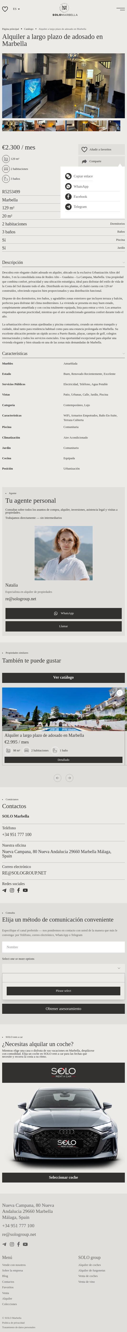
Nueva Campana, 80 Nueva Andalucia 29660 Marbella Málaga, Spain (28, 1211)
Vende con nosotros (14, 1265)
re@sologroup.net (20, 598)
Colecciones (9, 1304)
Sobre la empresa (12, 1270)
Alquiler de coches (89, 1265)
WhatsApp (63, 613)
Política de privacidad (13, 1322)
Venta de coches (88, 1276)
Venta (5, 1293)
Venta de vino (86, 1281)
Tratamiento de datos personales (18, 1327)
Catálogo (28, 28)
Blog (5, 1276)
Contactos (8, 1281)
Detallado (63, 760)
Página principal (10, 28)
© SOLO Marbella (11, 1317)
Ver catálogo (63, 677)
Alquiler (7, 1298)
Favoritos (8, 1287)
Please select (63, 990)
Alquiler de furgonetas (91, 1270)
